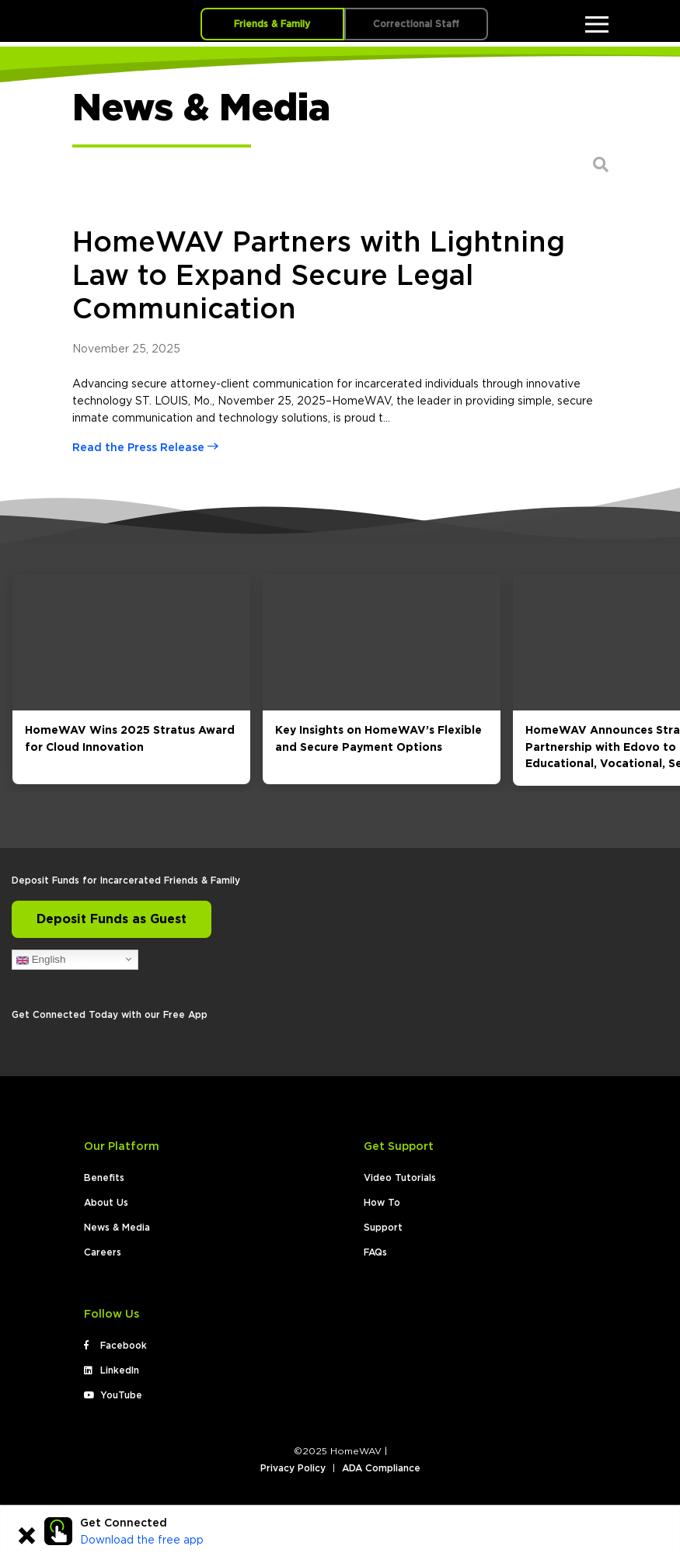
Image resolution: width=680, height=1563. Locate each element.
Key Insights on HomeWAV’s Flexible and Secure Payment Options (378, 739)
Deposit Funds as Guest (112, 919)
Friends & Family (272, 24)
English (40, 959)
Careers (102, 1252)
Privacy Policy (293, 1468)
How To (382, 1202)
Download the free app (142, 1540)
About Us (106, 1202)
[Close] (26, 1538)
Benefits (104, 1178)
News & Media (117, 1227)
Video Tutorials (400, 1178)
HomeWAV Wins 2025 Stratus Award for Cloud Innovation (130, 739)
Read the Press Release (145, 448)
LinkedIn (111, 1370)
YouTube (113, 1395)
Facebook (115, 1345)
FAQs (375, 1252)
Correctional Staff (416, 24)
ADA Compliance (381, 1468)
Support (383, 1227)
